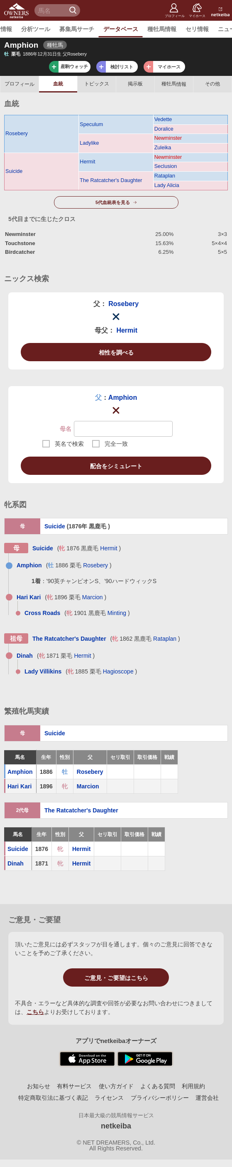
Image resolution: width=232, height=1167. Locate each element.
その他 (212, 84)
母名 (65, 428)
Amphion (122, 397)
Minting (116, 613)
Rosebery (16, 133)
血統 (58, 84)
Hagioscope (118, 671)
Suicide (13, 171)
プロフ (19, 84)
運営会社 (207, 1097)
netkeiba (116, 1126)
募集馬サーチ (76, 29)
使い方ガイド (116, 1086)
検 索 (74, 10)
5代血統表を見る (112, 202)
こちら (35, 1012)
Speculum (91, 124)
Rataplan (164, 176)
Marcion (92, 597)
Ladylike (89, 143)
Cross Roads (42, 613)
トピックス (96, 84)
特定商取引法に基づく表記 (53, 1097)
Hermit (87, 162)
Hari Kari (29, 597)
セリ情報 (197, 29)
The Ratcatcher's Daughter (111, 180)
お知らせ (38, 1086)
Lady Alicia (166, 185)
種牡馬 (173, 84)
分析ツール (35, 29)
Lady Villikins (42, 671)
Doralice (163, 129)
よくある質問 (157, 1086)
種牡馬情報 (161, 29)
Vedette (163, 119)
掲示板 (135, 84)
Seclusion (165, 166)
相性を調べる (116, 352)
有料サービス (74, 1086)
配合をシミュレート (116, 466)
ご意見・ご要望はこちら (116, 978)
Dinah (25, 655)
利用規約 (193, 1086)
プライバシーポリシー (160, 1097)
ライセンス (109, 1097)
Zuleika (162, 148)
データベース (120, 29)
